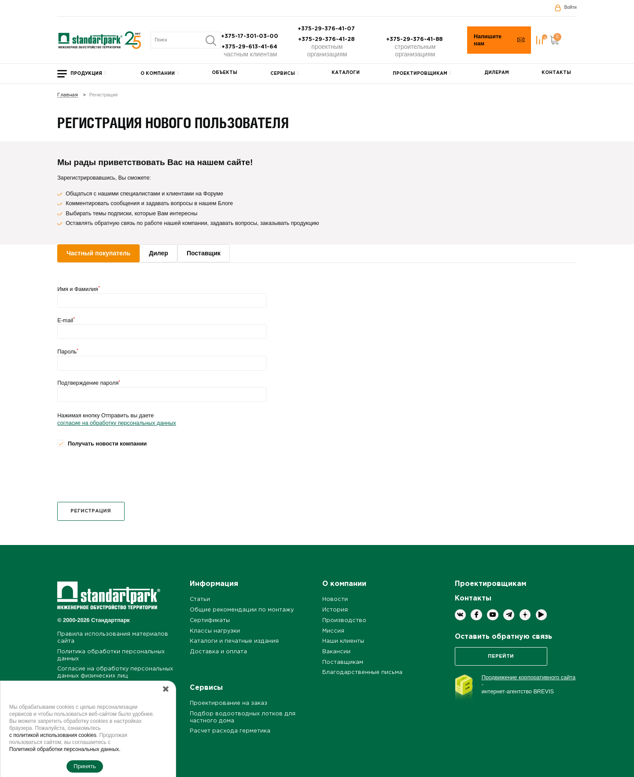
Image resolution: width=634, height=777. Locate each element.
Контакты (556, 73)
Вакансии (336, 651)
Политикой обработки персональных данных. (65, 749)
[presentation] (124, 474)
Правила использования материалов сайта (112, 638)
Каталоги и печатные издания (234, 641)
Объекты (224, 73)
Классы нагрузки (215, 631)
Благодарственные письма (362, 672)
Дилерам (496, 73)
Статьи (200, 599)
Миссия (333, 631)
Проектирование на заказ (228, 703)
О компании (157, 74)
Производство (344, 620)
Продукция (86, 74)
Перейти (501, 656)
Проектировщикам (420, 74)
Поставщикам (342, 662)
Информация (214, 584)
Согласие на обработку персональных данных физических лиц (115, 672)
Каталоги (346, 73)
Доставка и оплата (218, 651)
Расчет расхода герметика (230, 731)
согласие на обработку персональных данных (116, 423)
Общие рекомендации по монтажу (242, 610)
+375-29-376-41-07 (327, 28)
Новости (335, 599)
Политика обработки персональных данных (111, 655)
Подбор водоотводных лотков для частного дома (242, 717)
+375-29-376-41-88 (415, 39)
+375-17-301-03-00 (250, 36)
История (335, 610)
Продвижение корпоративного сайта (528, 677)
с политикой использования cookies (52, 735)
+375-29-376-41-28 (327, 39)
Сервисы (282, 74)
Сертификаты (210, 620)
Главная (67, 95)
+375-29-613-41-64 (250, 46)
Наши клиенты (343, 641)
